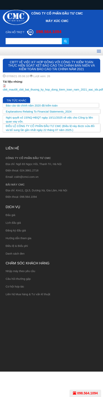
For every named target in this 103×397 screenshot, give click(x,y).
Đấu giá (10, 215)
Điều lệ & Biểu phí (17, 245)
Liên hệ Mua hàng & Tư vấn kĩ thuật (28, 294)
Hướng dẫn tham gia (18, 238)
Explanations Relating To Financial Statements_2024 (39, 111)
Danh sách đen (15, 253)
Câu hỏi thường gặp (18, 278)
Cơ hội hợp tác (15, 286)
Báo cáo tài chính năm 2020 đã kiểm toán (32, 105)
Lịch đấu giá (13, 222)
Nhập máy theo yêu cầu (20, 271)
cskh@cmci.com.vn (26, 176)
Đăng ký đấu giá (16, 230)
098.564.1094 (85, 393)
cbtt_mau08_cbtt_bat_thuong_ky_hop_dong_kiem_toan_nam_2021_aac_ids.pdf (53, 89)
